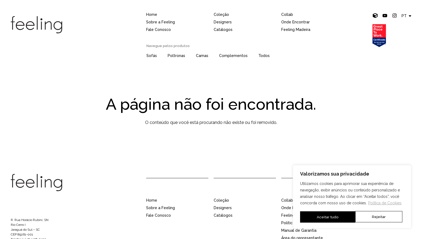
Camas (202, 55)
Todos (264, 55)
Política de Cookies (385, 204)
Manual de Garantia (298, 230)
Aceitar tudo (376, 217)
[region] (352, 197)
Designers (223, 22)
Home (151, 14)
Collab (287, 14)
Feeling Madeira (295, 29)
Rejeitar (323, 217)
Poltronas (176, 55)
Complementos (233, 55)
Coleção (221, 14)
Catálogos (223, 29)
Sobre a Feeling (160, 22)
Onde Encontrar (295, 22)
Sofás (151, 55)
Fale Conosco (158, 29)
